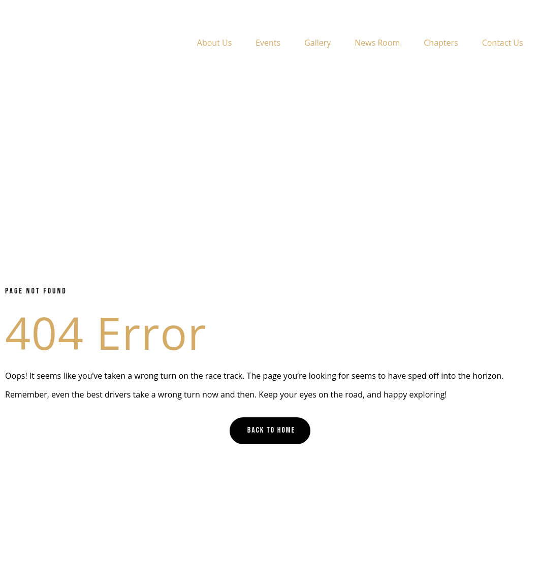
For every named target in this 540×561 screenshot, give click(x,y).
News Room (377, 42)
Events (268, 42)
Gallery (317, 42)
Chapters (441, 42)
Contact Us (502, 42)
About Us (214, 42)
